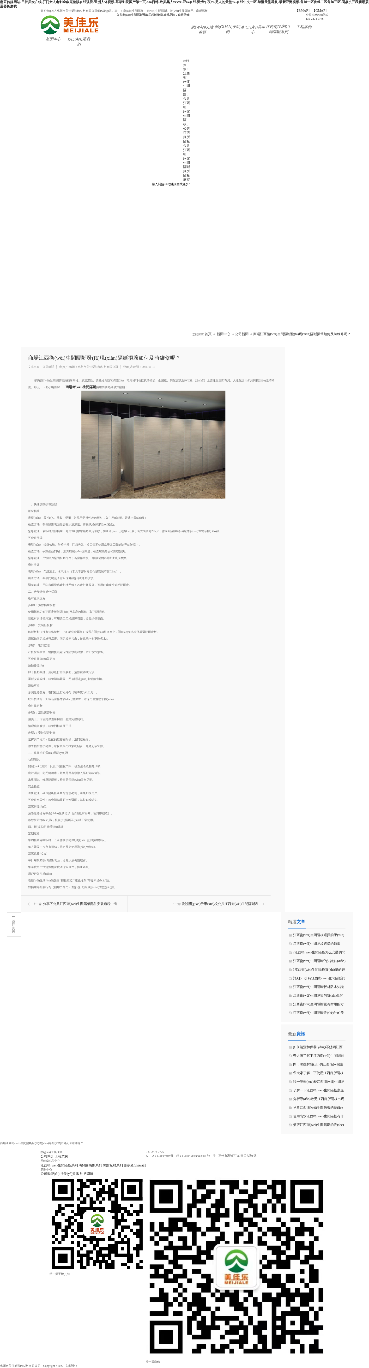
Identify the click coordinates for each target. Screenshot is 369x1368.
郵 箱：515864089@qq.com (188, 1155)
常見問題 (86, 1174)
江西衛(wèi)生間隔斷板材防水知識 (318, 987)
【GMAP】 (320, 10)
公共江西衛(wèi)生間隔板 (186, 111)
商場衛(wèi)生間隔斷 (81, 387)
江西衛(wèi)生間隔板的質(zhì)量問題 (318, 997)
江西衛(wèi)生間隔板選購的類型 (317, 944)
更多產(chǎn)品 (135, 1165)
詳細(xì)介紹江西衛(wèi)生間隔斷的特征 (319, 979)
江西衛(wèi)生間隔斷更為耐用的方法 (318, 1005)
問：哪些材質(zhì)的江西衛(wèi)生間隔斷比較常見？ (318, 1066)
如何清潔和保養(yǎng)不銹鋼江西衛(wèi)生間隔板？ (318, 1048)
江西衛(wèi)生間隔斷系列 (59, 1165)
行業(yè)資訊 (69, 1174)
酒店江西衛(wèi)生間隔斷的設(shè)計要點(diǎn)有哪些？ (318, 1126)
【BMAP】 (303, 10)
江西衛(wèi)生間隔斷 (186, 83)
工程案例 (61, 1156)
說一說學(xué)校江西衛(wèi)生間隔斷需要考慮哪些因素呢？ (318, 1083)
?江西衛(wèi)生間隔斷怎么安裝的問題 (319, 954)
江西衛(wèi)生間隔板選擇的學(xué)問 (318, 936)
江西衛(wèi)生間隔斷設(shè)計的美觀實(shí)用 (318, 1014)
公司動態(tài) (50, 1174)
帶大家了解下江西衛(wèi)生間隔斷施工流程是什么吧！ (318, 1057)
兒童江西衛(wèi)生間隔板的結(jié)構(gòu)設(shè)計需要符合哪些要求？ (318, 1109)
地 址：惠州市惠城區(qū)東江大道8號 (231, 1155)
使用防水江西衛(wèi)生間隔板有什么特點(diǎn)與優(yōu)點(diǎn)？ (318, 1117)
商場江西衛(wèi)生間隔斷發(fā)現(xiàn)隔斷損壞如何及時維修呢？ (302, 334)
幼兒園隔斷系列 (90, 1165)
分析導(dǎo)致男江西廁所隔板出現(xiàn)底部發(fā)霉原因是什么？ (318, 1100)
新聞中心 (223, 334)
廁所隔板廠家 (186, 175)
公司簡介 (47, 1156)
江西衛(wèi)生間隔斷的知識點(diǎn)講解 (319, 962)
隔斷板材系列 (113, 1165)
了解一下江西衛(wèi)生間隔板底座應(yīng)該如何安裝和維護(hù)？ (318, 1091)
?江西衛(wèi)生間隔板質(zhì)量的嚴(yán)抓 (319, 971)
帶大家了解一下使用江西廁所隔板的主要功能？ (318, 1074)
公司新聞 (241, 334)
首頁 (208, 334)
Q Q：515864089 (158, 1155)
